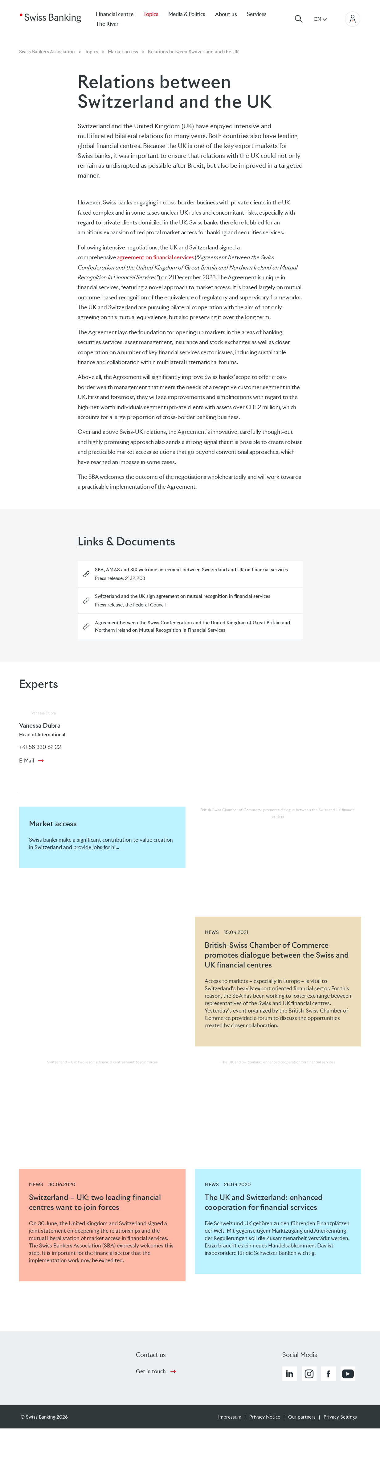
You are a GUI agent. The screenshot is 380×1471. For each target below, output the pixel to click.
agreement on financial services (155, 257)
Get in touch (151, 1371)
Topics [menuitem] (150, 14)
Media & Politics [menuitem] (186, 14)
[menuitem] (112, 23)
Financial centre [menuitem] (114, 14)
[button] (289, 1373)
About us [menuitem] (226, 14)
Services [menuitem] (257, 14)
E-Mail (26, 760)
